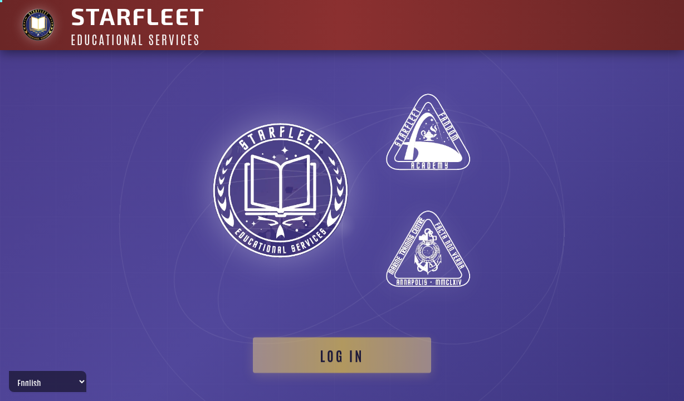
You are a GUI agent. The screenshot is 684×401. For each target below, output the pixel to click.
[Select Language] (47, 381)
